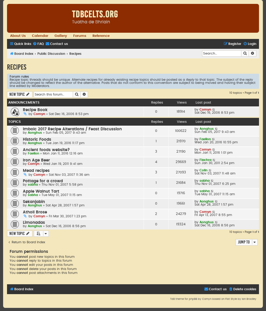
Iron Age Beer (36, 160)
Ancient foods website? (46, 150)
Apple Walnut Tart (41, 191)
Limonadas (34, 223)
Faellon (205, 139)
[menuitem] (38, 44)
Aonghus (35, 132)
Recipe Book (35, 110)
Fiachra (205, 159)
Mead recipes (36, 171)
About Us (18, 36)
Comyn (39, 114)
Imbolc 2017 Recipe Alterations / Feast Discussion (72, 129)
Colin (204, 170)
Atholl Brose (35, 212)
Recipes (16, 67)
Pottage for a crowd (43, 181)
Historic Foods (37, 139)
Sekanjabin (34, 202)
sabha (33, 184)
